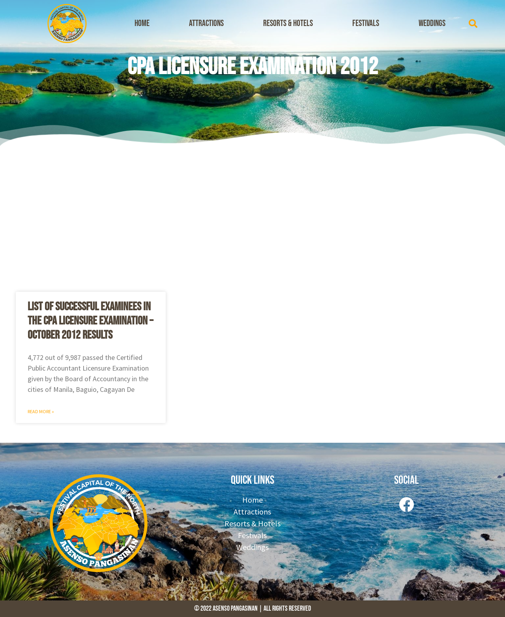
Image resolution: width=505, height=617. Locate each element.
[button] (473, 24)
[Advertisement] (252, 217)
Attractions (206, 23)
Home (142, 23)
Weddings (432, 23)
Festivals (365, 23)
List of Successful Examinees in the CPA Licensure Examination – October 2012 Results (90, 321)
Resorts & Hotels (288, 23)
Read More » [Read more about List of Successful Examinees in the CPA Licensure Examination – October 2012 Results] (41, 411)
